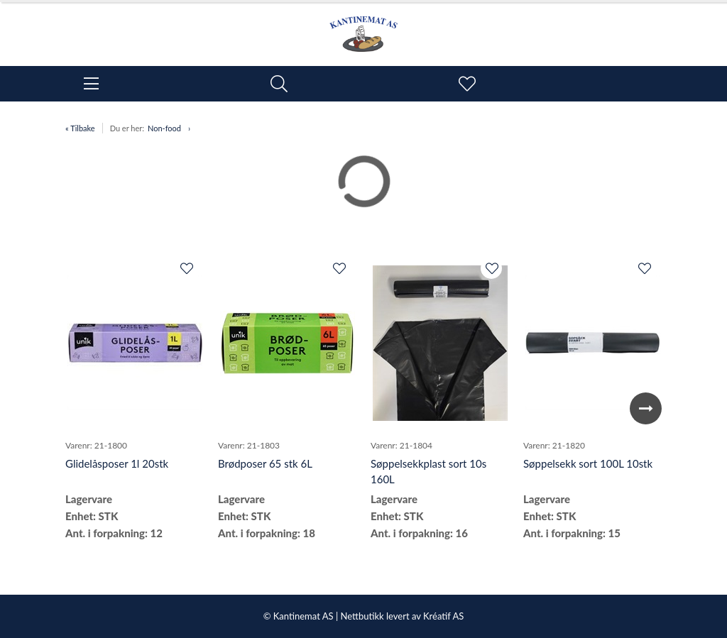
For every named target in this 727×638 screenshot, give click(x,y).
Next (646, 408)
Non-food (164, 128)
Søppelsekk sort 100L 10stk (587, 463)
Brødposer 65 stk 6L (265, 463)
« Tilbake (80, 128)
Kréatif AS (443, 616)
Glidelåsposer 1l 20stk (116, 463)
